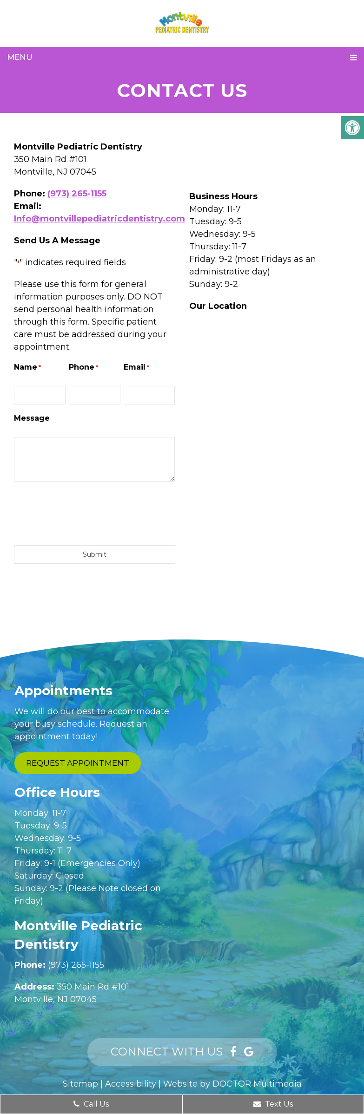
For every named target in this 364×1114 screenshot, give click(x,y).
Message (32, 418)
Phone (83, 367)
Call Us (91, 1104)
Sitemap (80, 1084)
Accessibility (130, 1084)
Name (27, 367)
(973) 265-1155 (76, 194)
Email (136, 367)
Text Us (273, 1104)
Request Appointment (77, 763)
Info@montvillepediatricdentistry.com (99, 219)
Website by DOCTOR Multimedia (232, 1084)
